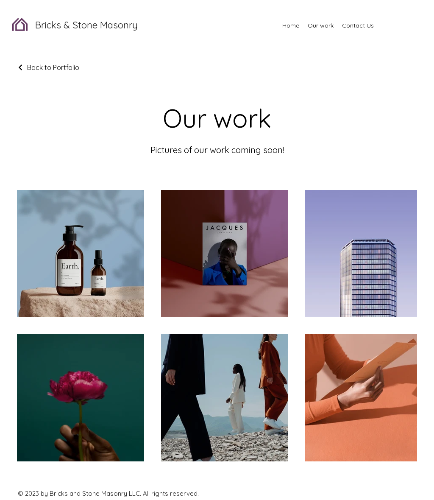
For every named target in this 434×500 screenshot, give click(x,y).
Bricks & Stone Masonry (86, 25)
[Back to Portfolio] (48, 67)
